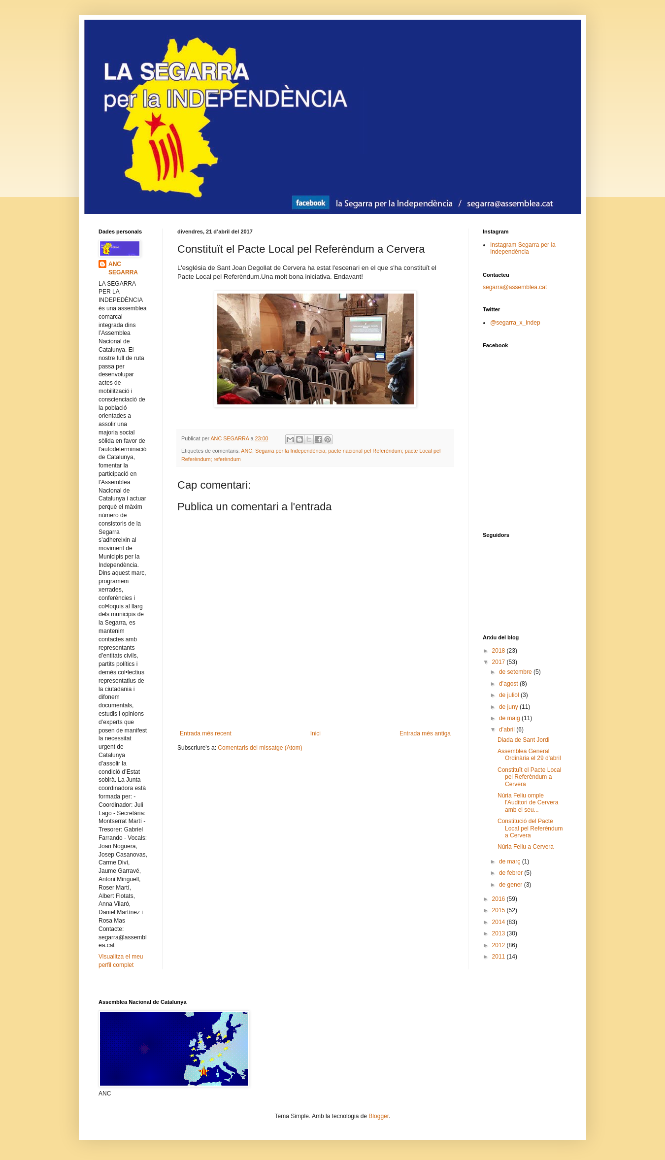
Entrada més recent (206, 733)
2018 (499, 650)
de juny (509, 706)
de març (510, 861)
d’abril (507, 729)
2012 (499, 945)
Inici (315, 733)
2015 (499, 910)
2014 (499, 922)
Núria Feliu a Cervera (526, 846)
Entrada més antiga (425, 733)
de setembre (516, 671)
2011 (499, 956)
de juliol (510, 695)
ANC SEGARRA (123, 268)
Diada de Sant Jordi (523, 739)
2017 (499, 662)
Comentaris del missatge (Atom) (260, 747)
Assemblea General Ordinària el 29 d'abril (529, 755)
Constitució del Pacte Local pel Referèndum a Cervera (530, 828)
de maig (510, 718)
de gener (511, 884)
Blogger (378, 1116)
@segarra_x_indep (515, 322)
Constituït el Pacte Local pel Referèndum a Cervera (529, 777)
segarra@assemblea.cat (515, 287)
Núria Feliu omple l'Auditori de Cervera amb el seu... (528, 802)
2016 (499, 898)
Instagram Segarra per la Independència (523, 248)
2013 (499, 933)
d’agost (509, 683)
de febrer (511, 872)
